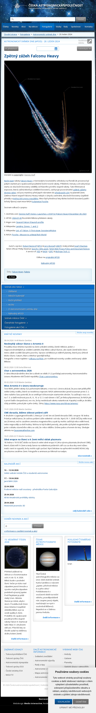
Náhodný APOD (48, 263)
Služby (58, 26)
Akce (23, 26)
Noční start (9, 180)
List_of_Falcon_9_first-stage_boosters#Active (36, 230)
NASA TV (9, 675)
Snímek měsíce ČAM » (15, 318)
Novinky (15, 26)
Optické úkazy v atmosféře (76, 666)
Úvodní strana (10, 34)
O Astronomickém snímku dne (23, 309)
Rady (66, 26)
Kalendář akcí (12, 463)
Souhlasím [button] (64, 701)
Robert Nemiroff (30, 246)
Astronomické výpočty (45, 660)
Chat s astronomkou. (48, 376)
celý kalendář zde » (82, 510)
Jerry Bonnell (49, 246)
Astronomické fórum (44, 677)
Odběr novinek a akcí (16, 518)
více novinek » (85, 455)
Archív (11, 304)
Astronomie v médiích (44, 668)
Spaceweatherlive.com (24, 430)
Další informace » (20, 638)
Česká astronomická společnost (24, 685)
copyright (18, 175)
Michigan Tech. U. (62, 251)
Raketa (27, 272)
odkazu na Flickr (36, 358)
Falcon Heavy (27, 180)
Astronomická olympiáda (17, 662)
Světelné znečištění (43, 656)
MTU (40, 246)
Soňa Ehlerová (25, 367)
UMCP (58, 246)
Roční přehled (15, 300)
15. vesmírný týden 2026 (15, 540)
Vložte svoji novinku (85, 332)
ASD (38, 251)
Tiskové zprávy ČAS (15, 658)
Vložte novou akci (86, 462)
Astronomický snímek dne (44, 34)
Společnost (76, 26)
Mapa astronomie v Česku (47, 673)
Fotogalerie (47, 26)
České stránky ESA (14, 670)
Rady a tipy (40, 664)
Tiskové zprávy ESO (15, 666)
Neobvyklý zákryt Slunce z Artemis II (23, 343)
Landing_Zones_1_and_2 (27, 226)
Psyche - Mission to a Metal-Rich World (29, 234)
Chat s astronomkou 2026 (18, 370)
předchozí (12, 48)
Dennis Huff (29, 175)
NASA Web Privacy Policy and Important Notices (69, 249)
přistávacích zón (62, 192)
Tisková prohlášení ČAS (16, 654)
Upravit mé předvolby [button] (72, 707)
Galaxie (67, 658)
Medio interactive (33, 703)
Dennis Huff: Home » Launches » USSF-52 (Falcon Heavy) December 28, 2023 (52, 214)
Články (6, 26)
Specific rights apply (40, 249)
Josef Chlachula (81, 246)
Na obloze (33, 26)
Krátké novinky (13, 334)
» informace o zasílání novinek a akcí (20, 531)
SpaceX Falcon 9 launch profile (30, 222)
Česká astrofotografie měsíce (46, 542)
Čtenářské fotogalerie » (16, 322)
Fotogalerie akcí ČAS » (16, 327)
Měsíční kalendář (16, 295)
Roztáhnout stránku (83, 41)
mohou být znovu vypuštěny (25, 198)
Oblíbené (12, 291)
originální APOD (53, 257)
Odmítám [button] (81, 701)
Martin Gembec (25, 340)
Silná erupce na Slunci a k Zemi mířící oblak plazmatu (32, 439)
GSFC (51, 251)
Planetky (68, 662)
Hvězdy (67, 654)
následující (83, 48)
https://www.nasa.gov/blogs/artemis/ (61, 403)
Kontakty (89, 26)
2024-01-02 (17, 218)
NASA (45, 251)
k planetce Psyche (40, 201)
